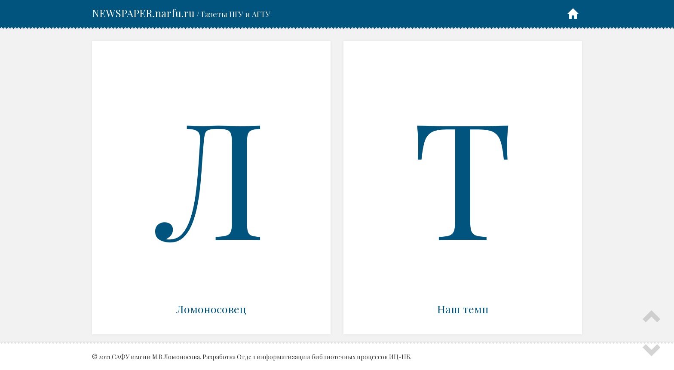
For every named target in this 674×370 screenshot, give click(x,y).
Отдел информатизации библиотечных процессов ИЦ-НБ (323, 357)
